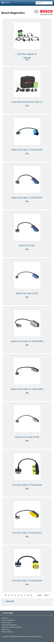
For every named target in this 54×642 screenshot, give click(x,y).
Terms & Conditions (8, 620)
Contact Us (5, 629)
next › (40, 595)
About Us (4, 618)
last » (46, 595)
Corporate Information (9, 625)
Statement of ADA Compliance (11, 627)
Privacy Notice (6, 622)
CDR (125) (10, 601)
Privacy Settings (7, 632)
